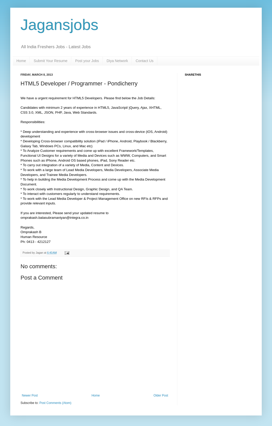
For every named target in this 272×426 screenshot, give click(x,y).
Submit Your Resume (50, 61)
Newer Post (30, 395)
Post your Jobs (87, 61)
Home (21, 61)
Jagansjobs (60, 24)
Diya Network (117, 61)
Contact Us (144, 61)
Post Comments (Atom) (55, 403)
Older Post (160, 395)
